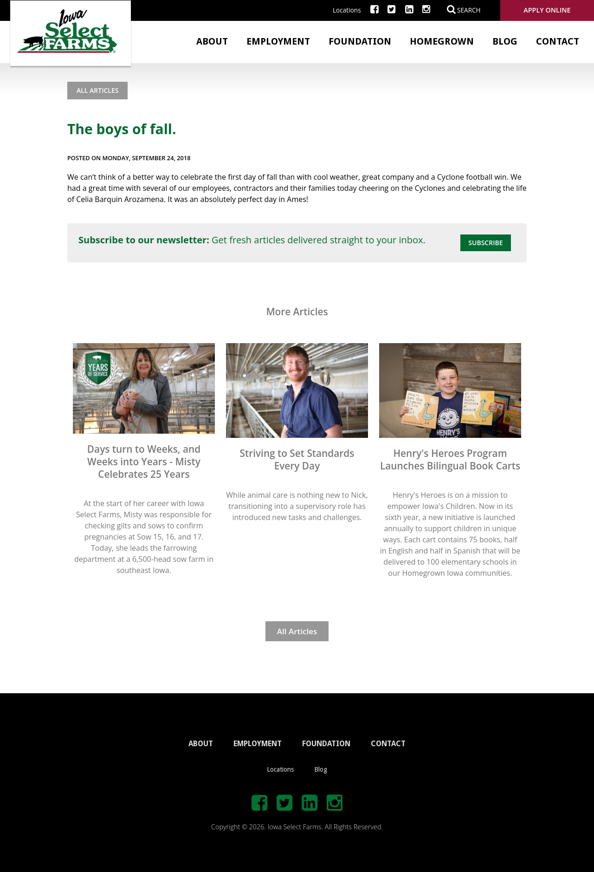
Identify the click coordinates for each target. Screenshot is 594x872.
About (212, 41)
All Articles (97, 90)
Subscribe (485, 242)
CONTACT (388, 743)
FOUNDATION (326, 743)
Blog (504, 41)
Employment (278, 41)
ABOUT (200, 743)
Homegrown (442, 41)
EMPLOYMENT (257, 743)
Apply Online (546, 10)
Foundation (360, 41)
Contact (557, 41)
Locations (347, 10)
